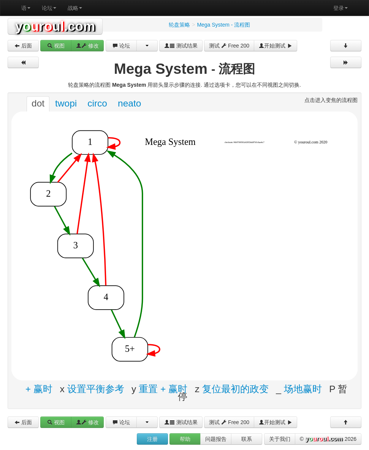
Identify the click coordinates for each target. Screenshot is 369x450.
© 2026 (328, 439)
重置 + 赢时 (163, 388)
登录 (340, 8)
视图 (56, 46)
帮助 (185, 439)
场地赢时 (303, 388)
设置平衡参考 (95, 388)
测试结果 (181, 46)
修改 (87, 46)
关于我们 (279, 439)
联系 (246, 439)
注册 (152, 439)
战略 (75, 8)
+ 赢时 (38, 388)
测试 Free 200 (229, 46)
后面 (23, 46)
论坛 (49, 8)
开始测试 (275, 46)
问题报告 (215, 439)
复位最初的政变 (235, 388)
